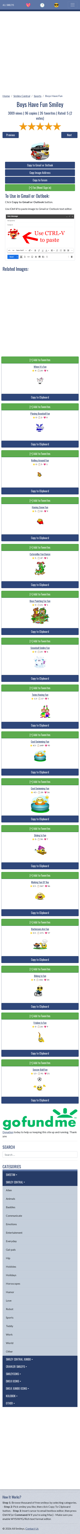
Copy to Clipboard (40, 397)
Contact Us (32, 1528)
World (9, 1343)
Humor (10, 1292)
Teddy (9, 1326)
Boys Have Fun (53, 95)
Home (6, 95)
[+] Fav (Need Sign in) (40, 188)
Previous (10, 135)
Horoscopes (13, 1283)
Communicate (14, 1215)
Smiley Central (21, 95)
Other (9, 1351)
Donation (8, 1132)
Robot (9, 1309)
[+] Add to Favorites (40, 360)
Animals (10, 1198)
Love (8, 1300)
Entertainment (14, 1232)
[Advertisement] (40, 51)
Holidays (11, 1275)
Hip (8, 1258)
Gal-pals (11, 1249)
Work (9, 1334)
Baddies (10, 1207)
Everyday (11, 1241)
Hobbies (11, 1266)
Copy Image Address (40, 173)
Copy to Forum (40, 180)
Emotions (11, 1224)
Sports (37, 95)
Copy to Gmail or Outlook (40, 165)
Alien (9, 1190)
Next (69, 135)
